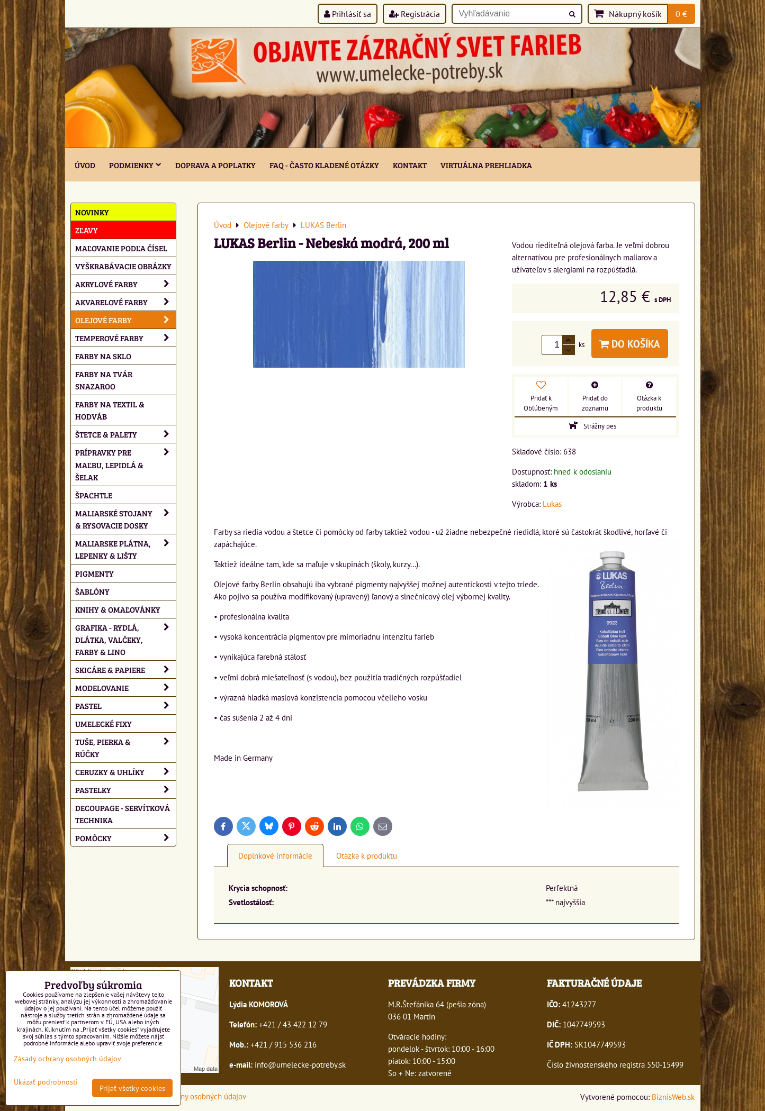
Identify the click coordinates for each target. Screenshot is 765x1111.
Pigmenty (94, 573)
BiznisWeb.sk (673, 1096)
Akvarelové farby (125, 302)
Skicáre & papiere (125, 669)
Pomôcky (125, 837)
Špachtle (93, 494)
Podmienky (135, 164)
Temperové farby (125, 338)
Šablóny (92, 591)
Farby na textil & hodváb (110, 410)
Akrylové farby (125, 284)
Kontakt (410, 164)
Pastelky (125, 789)
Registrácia (414, 13)
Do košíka (629, 343)
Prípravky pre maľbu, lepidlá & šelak (125, 464)
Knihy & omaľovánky (117, 609)
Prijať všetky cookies (132, 1088)
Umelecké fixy (103, 723)
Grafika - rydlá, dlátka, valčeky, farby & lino (125, 639)
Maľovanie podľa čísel (121, 247)
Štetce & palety (125, 434)
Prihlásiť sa (347, 13)
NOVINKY (92, 211)
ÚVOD (85, 164)
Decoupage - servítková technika (122, 813)
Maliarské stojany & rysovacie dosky (125, 519)
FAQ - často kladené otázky (324, 164)
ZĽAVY (86, 229)
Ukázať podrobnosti (46, 1082)
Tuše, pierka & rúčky (125, 747)
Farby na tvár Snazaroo (103, 379)
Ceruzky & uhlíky (125, 771)
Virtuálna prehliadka (486, 164)
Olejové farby (125, 320)
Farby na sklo (103, 355)
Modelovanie (125, 687)
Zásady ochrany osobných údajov (192, 1096)
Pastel (125, 705)
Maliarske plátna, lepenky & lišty (125, 549)
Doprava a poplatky (215, 164)
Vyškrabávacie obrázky (123, 265)
